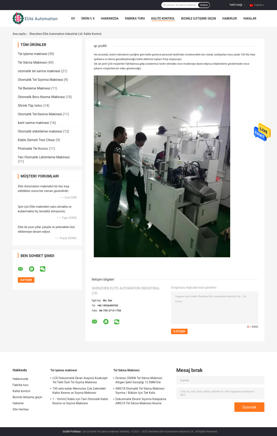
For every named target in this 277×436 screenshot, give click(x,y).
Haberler (229, 18)
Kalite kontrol (163, 18)
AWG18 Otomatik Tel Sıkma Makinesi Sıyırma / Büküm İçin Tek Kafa (140, 390)
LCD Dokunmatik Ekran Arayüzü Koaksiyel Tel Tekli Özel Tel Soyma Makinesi (79, 380)
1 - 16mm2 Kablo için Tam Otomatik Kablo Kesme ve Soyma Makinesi (80, 401)
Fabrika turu (135, 18)
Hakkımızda (110, 18)
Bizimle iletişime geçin (198, 18)
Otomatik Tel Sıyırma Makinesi (40, 80)
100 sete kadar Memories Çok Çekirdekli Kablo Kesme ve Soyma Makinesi (79, 390)
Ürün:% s (88, 18)
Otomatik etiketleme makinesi (40, 131)
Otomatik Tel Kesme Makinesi (40, 114)
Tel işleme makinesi (32, 54)
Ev (73, 18)
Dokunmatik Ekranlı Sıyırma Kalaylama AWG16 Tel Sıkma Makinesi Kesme (140, 401)
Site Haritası (21, 409)
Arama (204, 5)
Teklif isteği (235, 4)
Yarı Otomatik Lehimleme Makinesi (44, 157)
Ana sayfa (19, 33)
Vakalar (249, 18)
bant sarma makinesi (33, 123)
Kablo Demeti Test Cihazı (36, 140)
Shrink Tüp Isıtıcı (30, 106)
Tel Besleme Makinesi (34, 88)
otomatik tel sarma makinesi (39, 71)
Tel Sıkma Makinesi (32, 62)
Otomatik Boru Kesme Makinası (41, 97)
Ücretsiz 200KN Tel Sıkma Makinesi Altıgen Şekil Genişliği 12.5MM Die (138, 380)
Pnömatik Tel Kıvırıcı (33, 149)
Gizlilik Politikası (72, 431)
